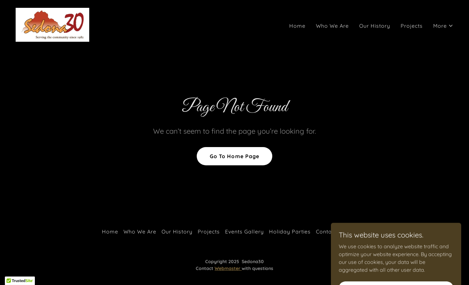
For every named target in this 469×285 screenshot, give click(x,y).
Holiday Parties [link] (290, 231)
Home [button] (110, 231)
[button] (443, 26)
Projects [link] (412, 25)
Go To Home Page (234, 156)
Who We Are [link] (332, 25)
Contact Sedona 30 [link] (341, 231)
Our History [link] (374, 25)
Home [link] (297, 25)
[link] (52, 24)
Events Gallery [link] (244, 231)
